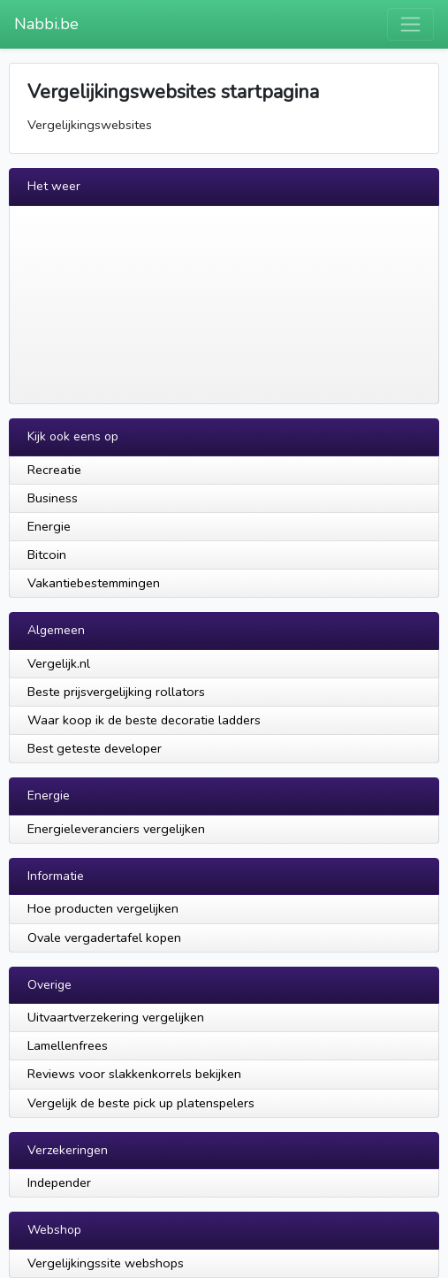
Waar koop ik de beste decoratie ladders (144, 720)
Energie (49, 526)
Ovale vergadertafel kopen (104, 937)
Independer (59, 1182)
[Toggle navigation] (410, 24)
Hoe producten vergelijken (102, 908)
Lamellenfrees (67, 1045)
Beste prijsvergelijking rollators (116, 691)
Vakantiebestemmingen (93, 583)
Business (52, 498)
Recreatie (54, 469)
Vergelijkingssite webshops (105, 1263)
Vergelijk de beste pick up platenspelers (140, 1103)
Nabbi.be (46, 23)
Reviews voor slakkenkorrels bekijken (134, 1074)
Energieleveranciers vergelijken (116, 829)
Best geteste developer (94, 748)
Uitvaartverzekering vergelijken (115, 1017)
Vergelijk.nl (58, 663)
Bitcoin (46, 554)
